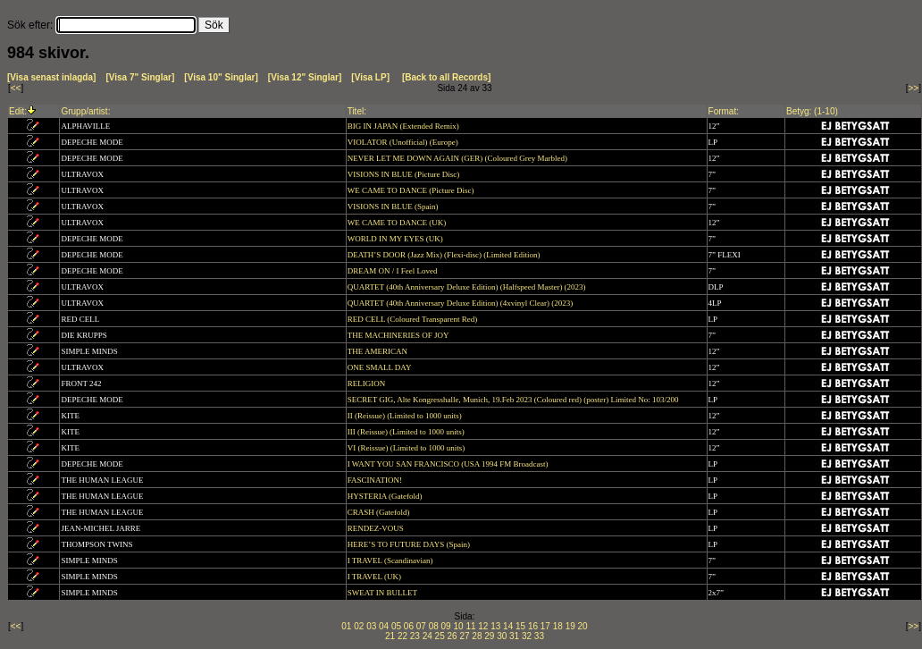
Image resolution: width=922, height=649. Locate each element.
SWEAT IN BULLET (383, 592)
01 (346, 626)
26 (452, 636)
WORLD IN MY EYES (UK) (396, 238)
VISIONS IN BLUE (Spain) (394, 206)
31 (514, 636)
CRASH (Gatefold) (380, 512)
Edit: (18, 111)
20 (583, 626)
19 (570, 626)
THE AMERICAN (379, 351)
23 (415, 636)
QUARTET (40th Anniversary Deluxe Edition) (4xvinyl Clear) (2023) (461, 303)
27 (464, 636)
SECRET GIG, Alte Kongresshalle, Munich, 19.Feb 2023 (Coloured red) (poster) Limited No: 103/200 (514, 399)
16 (533, 626)
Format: (723, 111)
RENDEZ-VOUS (377, 528)
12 (483, 626)
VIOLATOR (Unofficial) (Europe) (404, 142)
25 (440, 636)
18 (558, 626)
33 (539, 636)
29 (489, 636)
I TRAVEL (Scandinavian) (391, 560)
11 (470, 626)
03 (371, 626)
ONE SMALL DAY (381, 367)
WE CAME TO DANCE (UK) (398, 222)
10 (458, 626)
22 (402, 636)
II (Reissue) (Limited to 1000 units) (406, 415)
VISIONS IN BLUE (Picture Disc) (405, 174)
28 (477, 636)
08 (434, 626)
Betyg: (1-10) (812, 111)
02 (359, 626)
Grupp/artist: (85, 111)
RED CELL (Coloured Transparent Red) (414, 319)
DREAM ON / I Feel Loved (394, 270)
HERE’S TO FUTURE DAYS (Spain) (410, 544)
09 (446, 626)
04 (384, 626)
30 (502, 636)
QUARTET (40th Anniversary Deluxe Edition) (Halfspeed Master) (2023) (468, 286)
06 (409, 626)
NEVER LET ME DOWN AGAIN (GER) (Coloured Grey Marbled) (459, 158)
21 (390, 636)
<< (16, 88)
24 (427, 636)
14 (508, 626)
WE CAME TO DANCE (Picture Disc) (412, 190)
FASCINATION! (376, 480)
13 (495, 626)
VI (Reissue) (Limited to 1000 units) (407, 447)
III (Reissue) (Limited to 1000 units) (407, 431)
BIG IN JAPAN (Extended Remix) (404, 126)
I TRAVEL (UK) (376, 576)
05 (396, 626)
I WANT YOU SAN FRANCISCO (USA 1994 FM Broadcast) (449, 463)
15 (520, 626)
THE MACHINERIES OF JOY (399, 335)
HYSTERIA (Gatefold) (386, 496)
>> (914, 88)
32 (527, 636)
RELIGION (368, 383)
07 (421, 626)
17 (545, 626)
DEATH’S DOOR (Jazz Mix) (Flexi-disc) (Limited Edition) (445, 254)
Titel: (357, 111)
